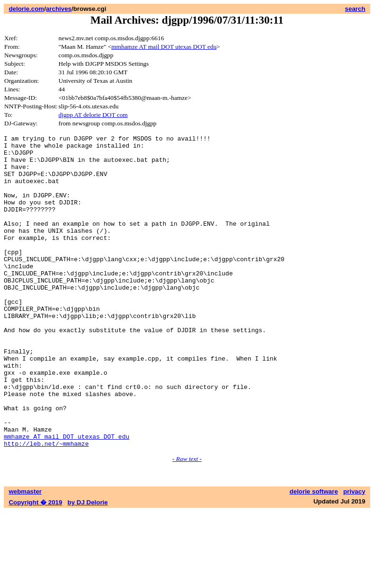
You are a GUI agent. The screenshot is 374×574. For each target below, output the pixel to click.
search (355, 8)
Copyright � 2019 (35, 564)
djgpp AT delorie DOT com (93, 114)
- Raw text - (187, 521)
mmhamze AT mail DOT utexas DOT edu (163, 46)
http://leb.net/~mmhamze (46, 506)
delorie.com (26, 8)
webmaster (25, 553)
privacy (354, 553)
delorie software (314, 553)
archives (58, 8)
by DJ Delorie (88, 564)
